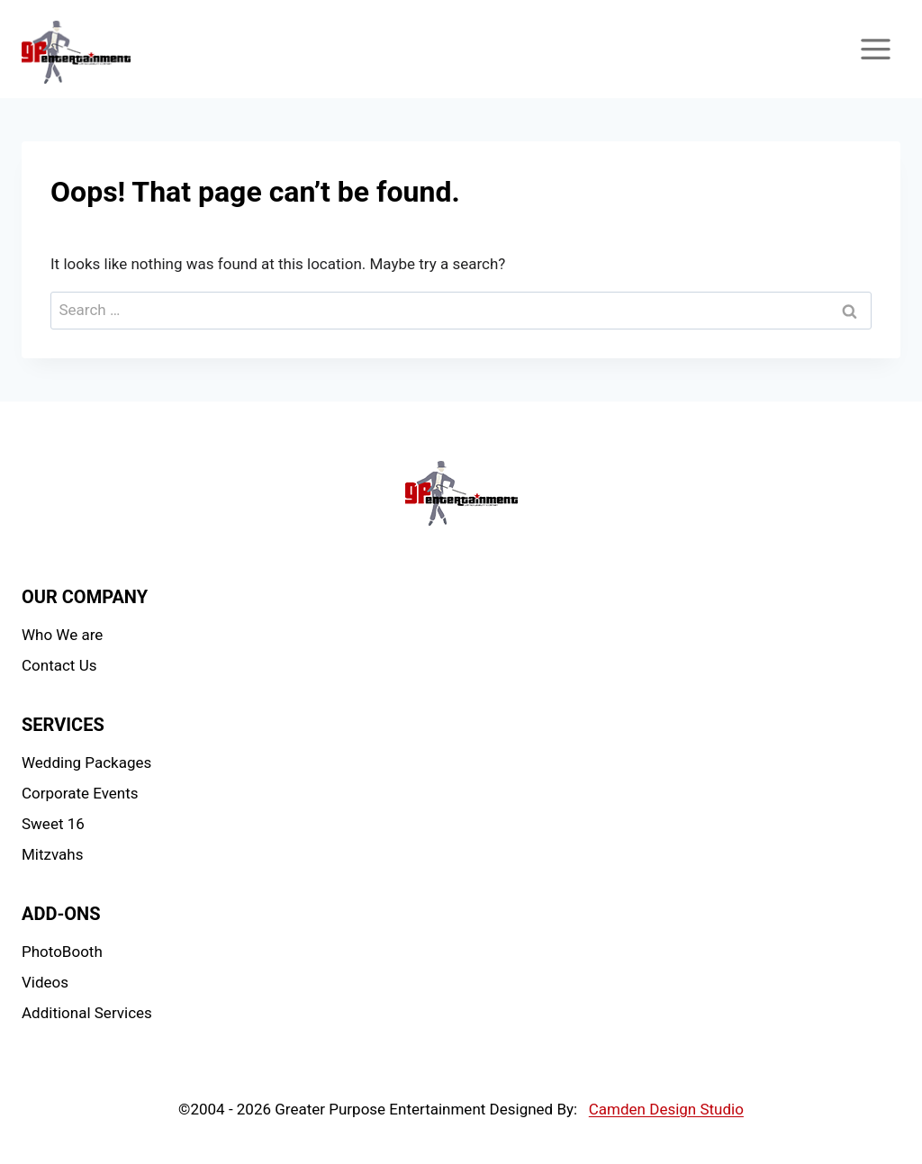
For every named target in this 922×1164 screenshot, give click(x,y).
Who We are (62, 635)
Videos (45, 982)
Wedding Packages (86, 762)
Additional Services (87, 1013)
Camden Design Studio (666, 1109)
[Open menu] (875, 48)
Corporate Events (80, 793)
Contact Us (59, 665)
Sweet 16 (53, 824)
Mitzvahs (52, 854)
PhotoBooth (62, 952)
